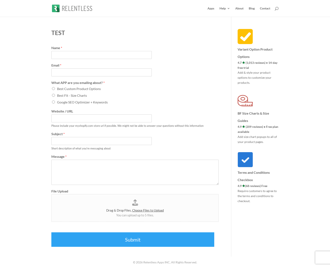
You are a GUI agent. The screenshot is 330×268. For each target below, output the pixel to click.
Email (56, 65)
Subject (58, 134)
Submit (133, 240)
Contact (265, 8)
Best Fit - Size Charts (72, 95)
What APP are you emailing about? (78, 83)
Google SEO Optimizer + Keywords (82, 102)
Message (59, 156)
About (239, 8)
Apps (211, 8)
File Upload (59, 191)
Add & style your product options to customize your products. (254, 77)
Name (56, 48)
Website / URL (62, 111)
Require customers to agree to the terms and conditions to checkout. (257, 196)
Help (223, 8)
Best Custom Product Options (79, 89)
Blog (252, 8)
